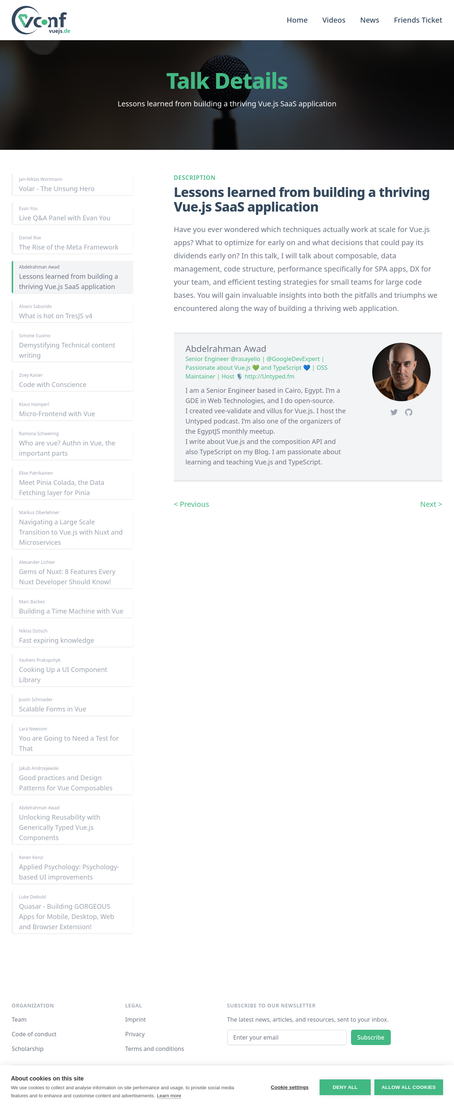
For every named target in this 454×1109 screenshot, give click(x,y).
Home (297, 20)
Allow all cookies (409, 1087)
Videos (334, 20)
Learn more (169, 1095)
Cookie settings (290, 1087)
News (369, 20)
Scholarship (27, 1049)
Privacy (135, 1034)
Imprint (135, 1019)
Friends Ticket (418, 20)
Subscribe (371, 1037)
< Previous (191, 504)
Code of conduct (34, 1034)
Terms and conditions (154, 1049)
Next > (431, 504)
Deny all (345, 1087)
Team (19, 1019)
